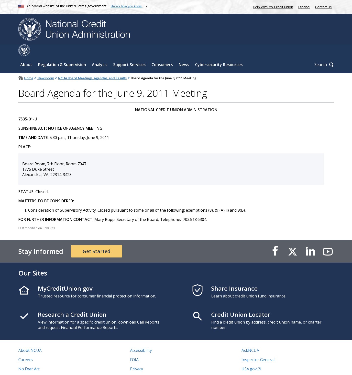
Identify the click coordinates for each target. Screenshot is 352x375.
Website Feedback (146, 366)
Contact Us (323, 7)
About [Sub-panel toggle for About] (26, 53)
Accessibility (141, 338)
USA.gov (249, 357)
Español (304, 7)
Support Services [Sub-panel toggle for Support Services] (129, 53)
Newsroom (45, 66)
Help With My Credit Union (272, 6)
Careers (25, 348)
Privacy (136, 357)
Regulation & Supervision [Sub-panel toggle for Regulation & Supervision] (62, 53)
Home (28, 66)
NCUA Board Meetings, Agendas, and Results (92, 66)
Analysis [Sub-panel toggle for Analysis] (99, 53)
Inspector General (258, 348)
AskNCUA (250, 338)
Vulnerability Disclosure (40, 366)
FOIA (134, 348)
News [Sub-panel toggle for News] (184, 53)
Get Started (96, 239)
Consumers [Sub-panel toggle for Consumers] (162, 53)
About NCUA (30, 338)
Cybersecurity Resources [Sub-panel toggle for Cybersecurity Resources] (219, 53)
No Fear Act (29, 357)
